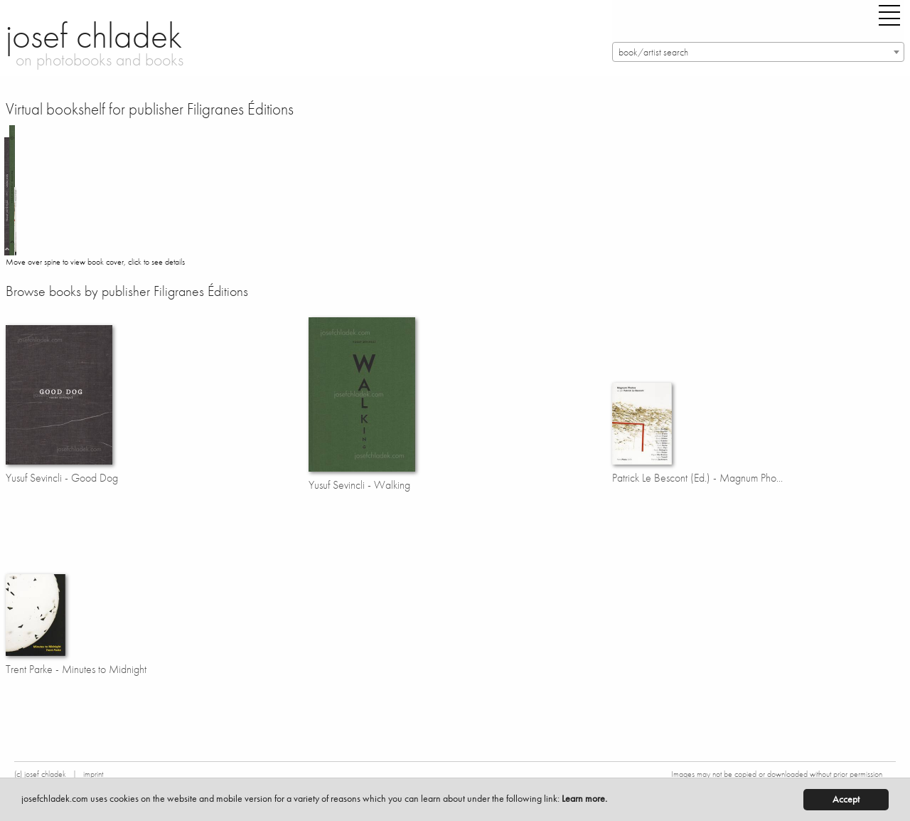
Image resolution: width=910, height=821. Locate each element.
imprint (93, 774)
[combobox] (758, 52)
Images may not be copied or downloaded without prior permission (776, 774)
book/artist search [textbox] (653, 52)
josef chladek (94, 35)
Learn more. (584, 799)
